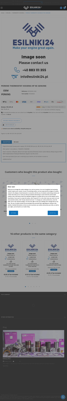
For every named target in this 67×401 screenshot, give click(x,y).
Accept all (53, 213)
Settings (13, 213)
